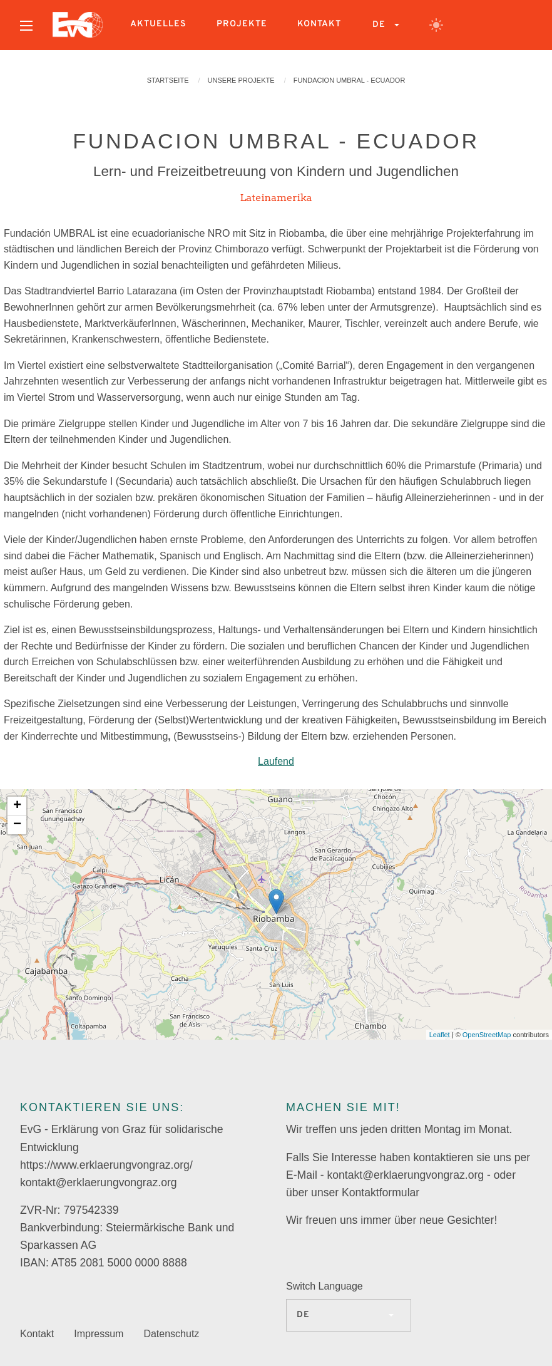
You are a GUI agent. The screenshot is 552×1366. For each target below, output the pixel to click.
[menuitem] (26, 25)
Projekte (242, 24)
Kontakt (319, 24)
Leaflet (439, 1034)
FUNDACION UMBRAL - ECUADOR (350, 80)
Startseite (168, 80)
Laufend (276, 761)
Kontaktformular (380, 1192)
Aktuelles (158, 24)
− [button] (17, 824)
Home (78, 25)
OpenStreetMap (487, 1034)
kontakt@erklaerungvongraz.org (98, 1182)
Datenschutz (171, 1333)
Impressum (98, 1333)
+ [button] (17, 806)
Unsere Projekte (241, 80)
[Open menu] (26, 26)
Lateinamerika (276, 198)
